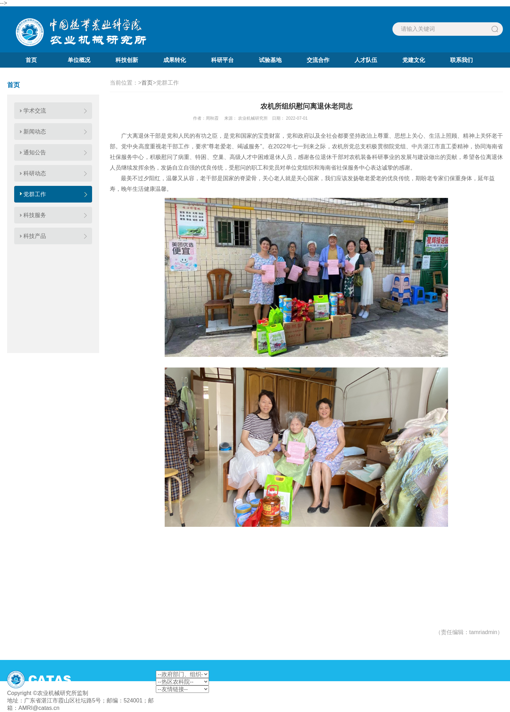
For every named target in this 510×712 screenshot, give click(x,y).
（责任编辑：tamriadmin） (469, 632)
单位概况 (79, 60)
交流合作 (318, 60)
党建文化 (413, 60)
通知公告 (34, 152)
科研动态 (34, 173)
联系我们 (461, 60)
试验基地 (270, 60)
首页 (31, 60)
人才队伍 (366, 60)
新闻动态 (34, 132)
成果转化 (174, 60)
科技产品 (34, 236)
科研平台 (222, 60)
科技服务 (34, 215)
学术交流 (34, 111)
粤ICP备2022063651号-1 (121, 693)
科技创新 (126, 60)
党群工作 (34, 194)
